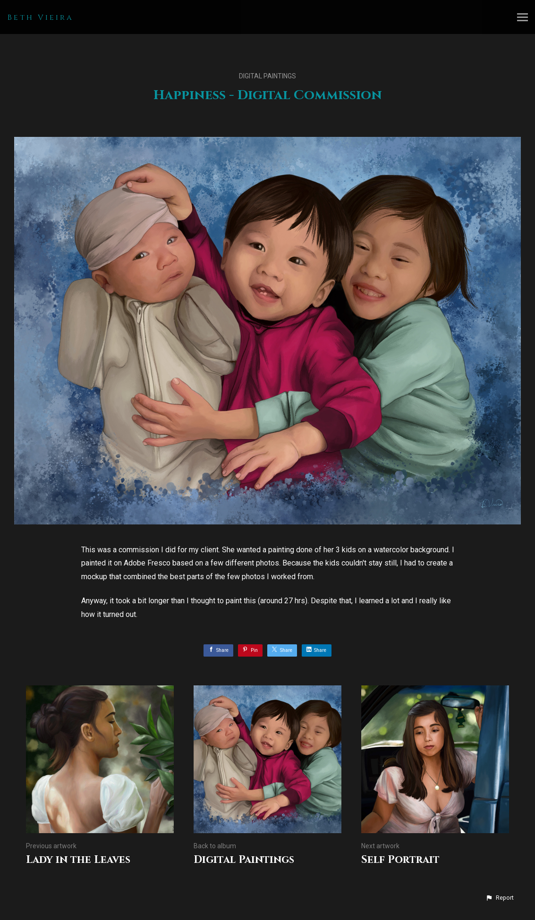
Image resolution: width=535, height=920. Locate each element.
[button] (500, 898)
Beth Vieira (41, 17)
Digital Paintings (267, 76)
